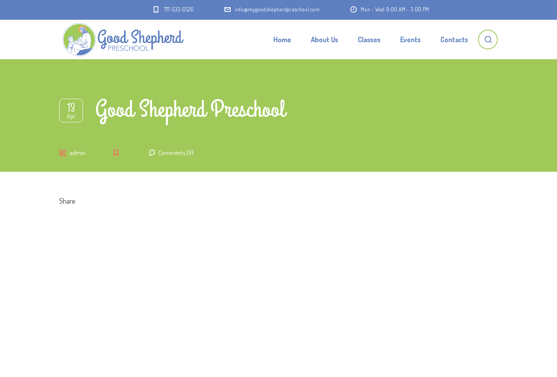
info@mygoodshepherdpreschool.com (277, 9)
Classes (369, 39)
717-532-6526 (179, 9)
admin (77, 153)
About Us (324, 39)
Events (410, 39)
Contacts (454, 39)
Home (282, 39)
